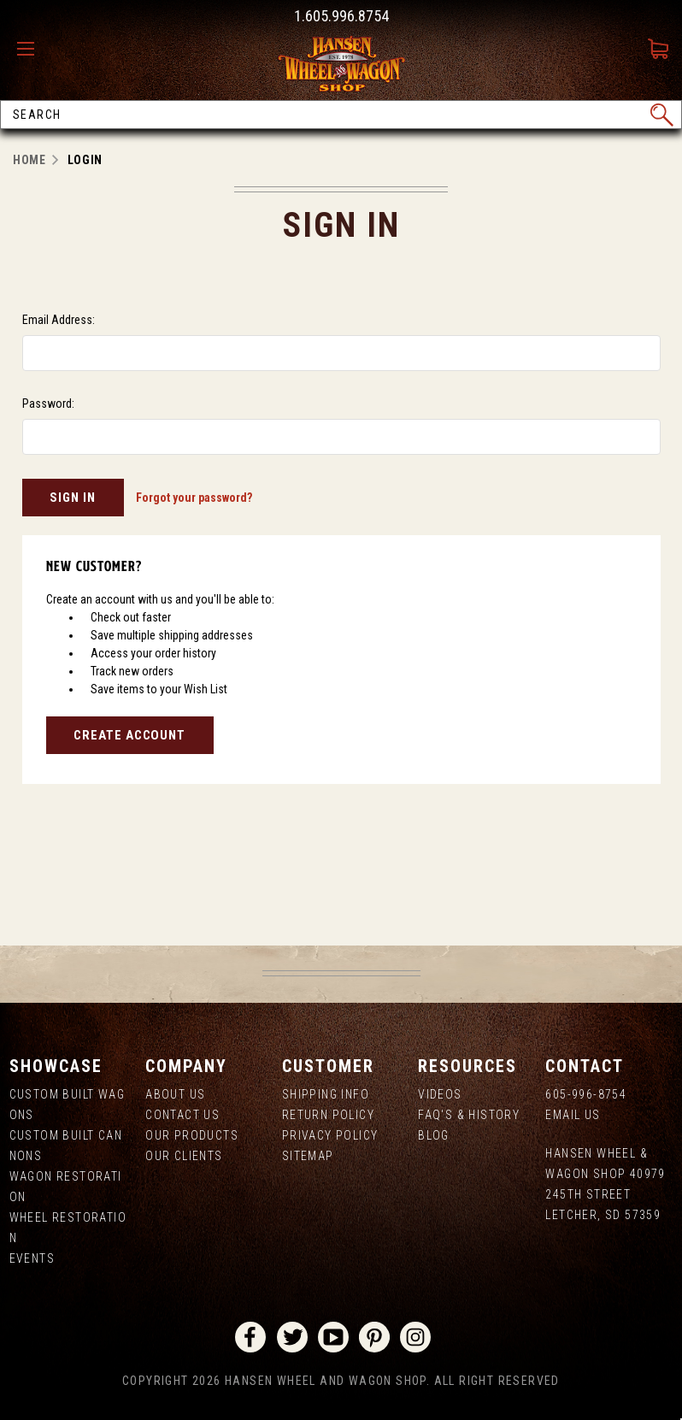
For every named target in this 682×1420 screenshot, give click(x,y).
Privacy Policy (330, 1135)
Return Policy (328, 1115)
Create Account (129, 735)
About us (175, 1094)
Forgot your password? (194, 497)
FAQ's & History (469, 1115)
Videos (440, 1094)
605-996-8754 (585, 1094)
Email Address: (58, 320)
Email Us (572, 1115)
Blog (434, 1135)
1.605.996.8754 (341, 16)
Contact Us (182, 1115)
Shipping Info (325, 1094)
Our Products (191, 1135)
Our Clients (183, 1156)
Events (32, 1258)
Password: (48, 403)
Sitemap (308, 1156)
